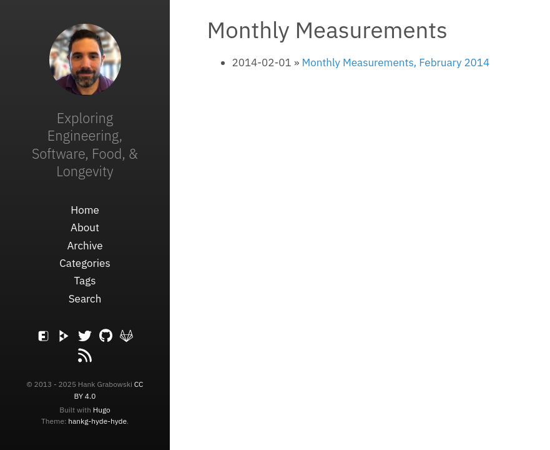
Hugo (101, 409)
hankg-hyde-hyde (97, 421)
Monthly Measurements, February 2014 (395, 62)
